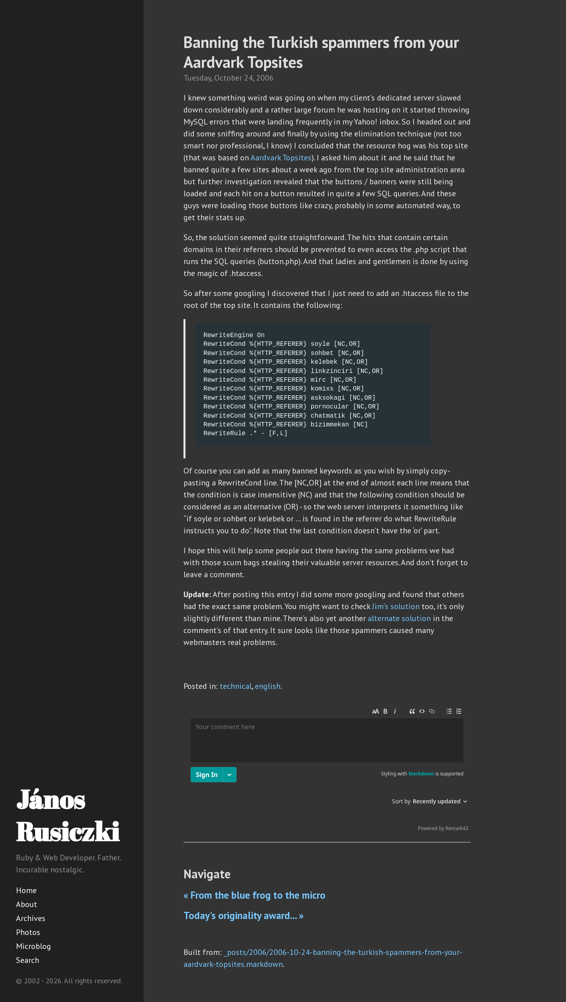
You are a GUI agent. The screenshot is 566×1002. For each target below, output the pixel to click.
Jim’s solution (396, 606)
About (26, 904)
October (228, 78)
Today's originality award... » (243, 915)
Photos (28, 932)
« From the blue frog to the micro (254, 895)
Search (27, 960)
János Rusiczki (67, 815)
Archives (30, 918)
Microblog (33, 946)
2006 (265, 78)
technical (236, 686)
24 (248, 78)
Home (26, 890)
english (267, 686)
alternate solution (399, 618)
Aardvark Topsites (281, 157)
